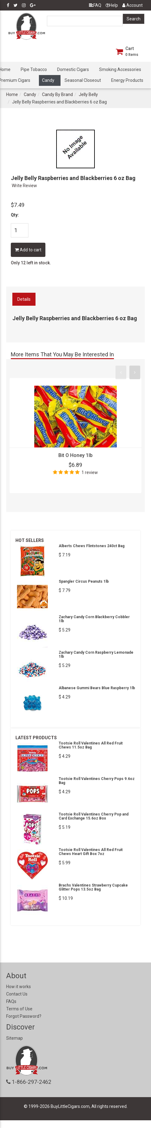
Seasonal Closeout (83, 80)
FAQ (95, 5)
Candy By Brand (57, 94)
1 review (90, 472)
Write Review (24, 185)
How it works (18, 986)
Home (12, 94)
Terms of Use (19, 1008)
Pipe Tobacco (34, 69)
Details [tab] (24, 299)
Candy (48, 80)
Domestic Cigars (73, 69)
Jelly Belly (88, 94)
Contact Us (16, 994)
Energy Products (127, 80)
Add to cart (28, 249)
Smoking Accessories (120, 69)
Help (112, 5)
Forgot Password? (23, 1016)
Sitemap (14, 1038)
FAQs (11, 1001)
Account (132, 5)
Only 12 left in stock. (31, 262)
